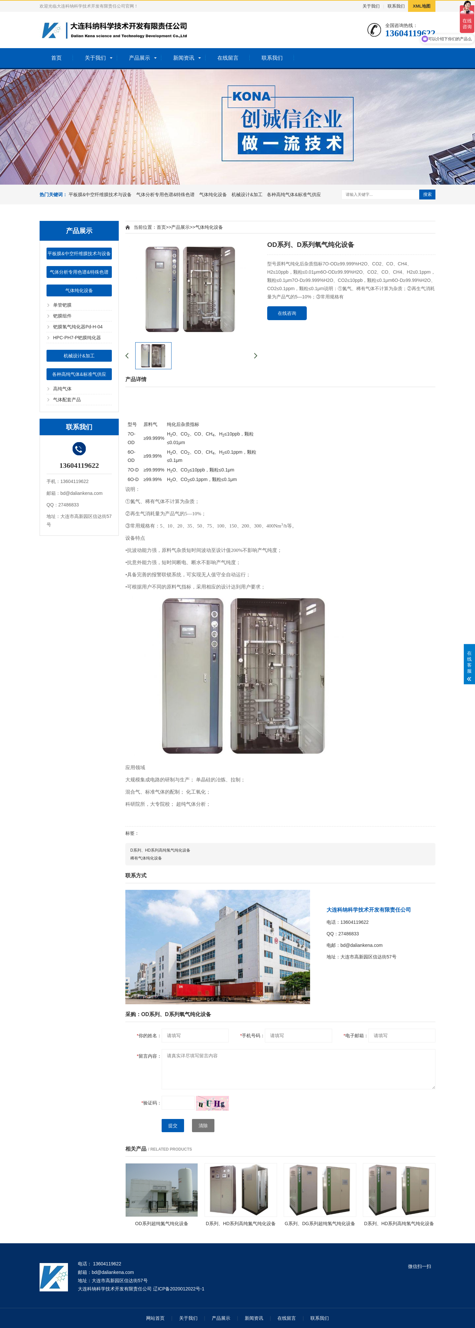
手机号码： (252, 1035)
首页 (56, 58)
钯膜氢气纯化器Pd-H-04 (78, 326)
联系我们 (396, 6)
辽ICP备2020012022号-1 (179, 1288)
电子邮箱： (355, 1035)
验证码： (152, 1102)
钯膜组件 (62, 315)
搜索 (427, 194)
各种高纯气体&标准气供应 (294, 194)
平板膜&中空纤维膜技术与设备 (100, 194)
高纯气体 (62, 388)
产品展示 (139, 58)
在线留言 (227, 58)
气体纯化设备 (213, 194)
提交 (172, 1125)
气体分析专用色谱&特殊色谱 (165, 194)
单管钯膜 (62, 305)
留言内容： (149, 1056)
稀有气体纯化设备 (146, 858)
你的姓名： (149, 1035)
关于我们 (371, 6)
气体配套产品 (67, 399)
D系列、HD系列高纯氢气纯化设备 (160, 850)
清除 (203, 1125)
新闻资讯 (183, 58)
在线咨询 (287, 313)
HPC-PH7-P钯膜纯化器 (77, 337)
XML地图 (421, 6)
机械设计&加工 (247, 194)
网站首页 (155, 1318)
